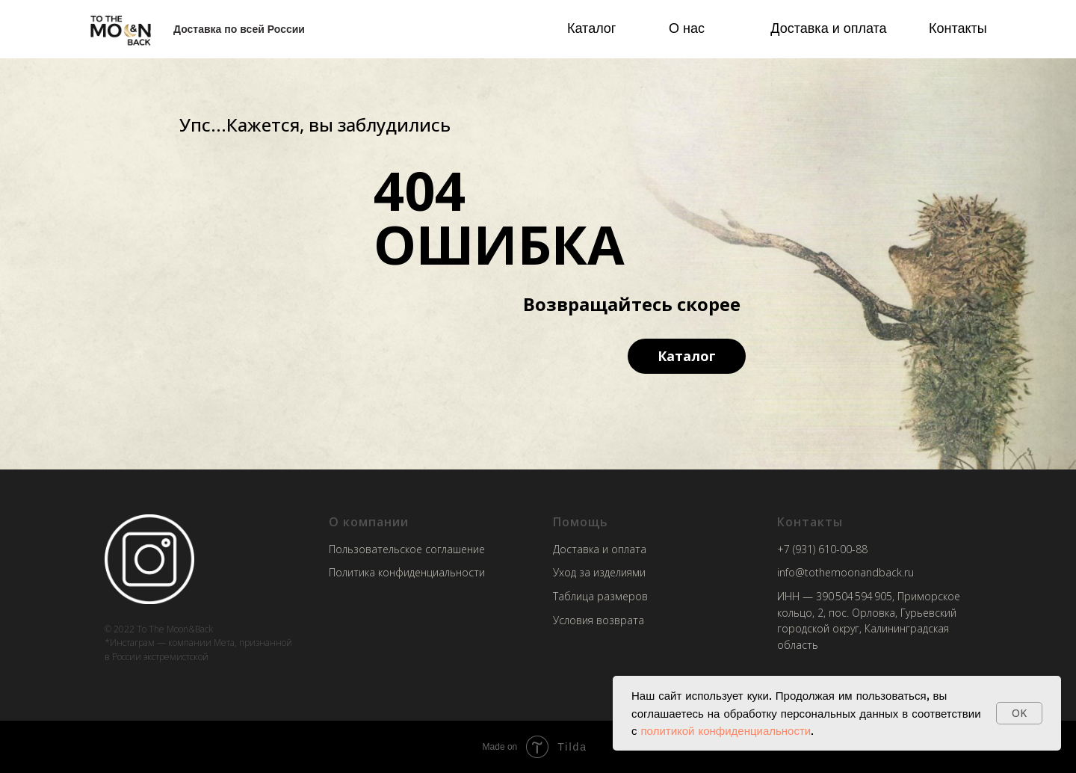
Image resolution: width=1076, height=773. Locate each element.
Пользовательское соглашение (407, 549)
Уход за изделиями (599, 572)
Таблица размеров (600, 596)
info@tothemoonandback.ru (845, 572)
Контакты (958, 27)
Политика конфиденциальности (407, 572)
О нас (687, 27)
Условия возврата (598, 620)
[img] (120, 29)
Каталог (591, 27)
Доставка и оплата (828, 27)
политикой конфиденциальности (726, 730)
